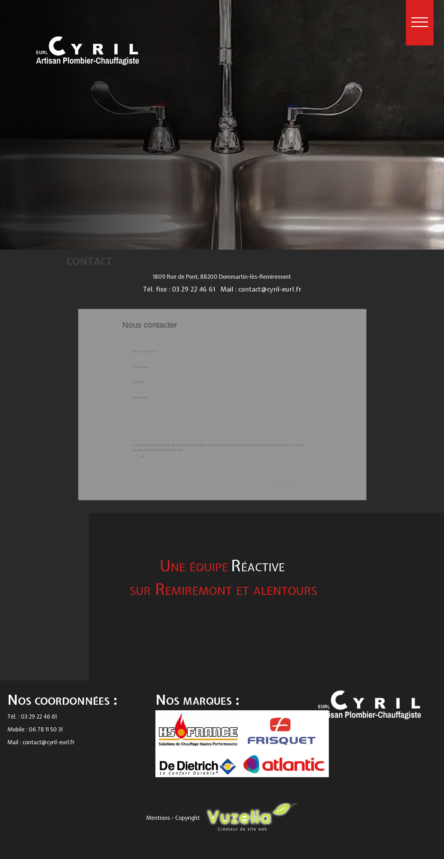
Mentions (158, 817)
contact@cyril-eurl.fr (269, 289)
